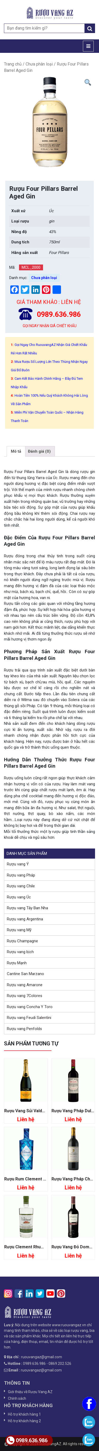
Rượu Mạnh (17, 963)
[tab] (16, 451)
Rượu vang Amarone (25, 984)
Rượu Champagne (22, 941)
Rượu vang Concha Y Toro (30, 1006)
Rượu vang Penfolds (24, 1028)
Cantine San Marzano (25, 973)
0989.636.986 (27, 1440)
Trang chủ (13, 64)
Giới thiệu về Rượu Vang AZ (30, 1392)
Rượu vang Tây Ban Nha (27, 908)
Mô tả (16, 451)
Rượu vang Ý (18, 864)
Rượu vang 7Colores (24, 995)
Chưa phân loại (39, 64)
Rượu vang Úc (19, 897)
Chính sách (17, 1398)
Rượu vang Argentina (25, 919)
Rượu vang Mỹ (19, 930)
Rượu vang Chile (21, 886)
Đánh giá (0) (39, 451)
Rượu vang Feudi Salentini (29, 1017)
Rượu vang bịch (20, 951)
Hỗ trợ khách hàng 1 (24, 1414)
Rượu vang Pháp (21, 875)
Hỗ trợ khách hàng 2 (24, 1421)
